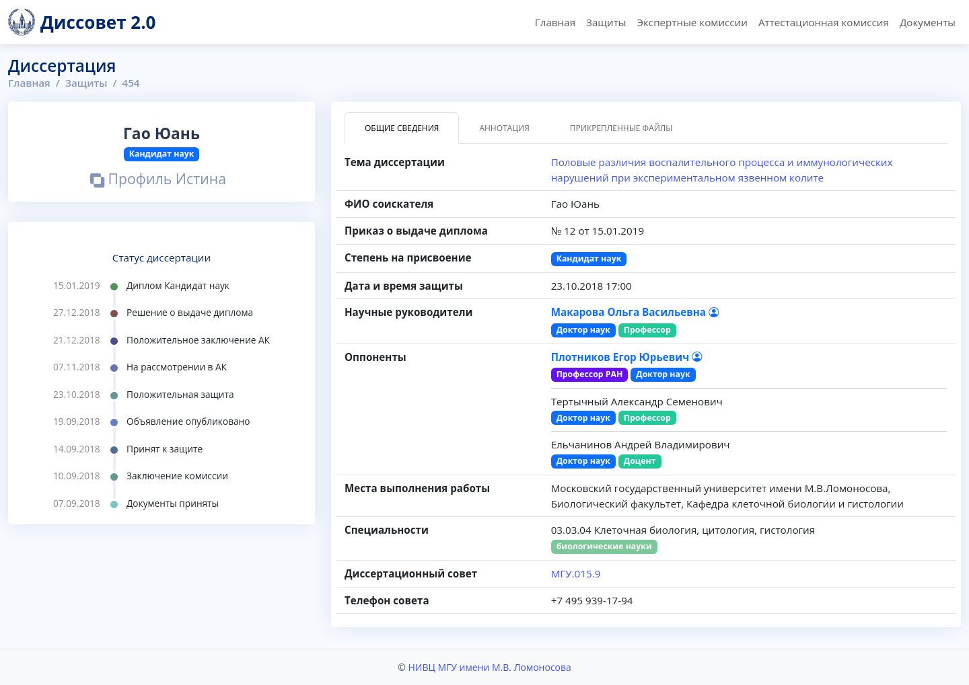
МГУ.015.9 (576, 573)
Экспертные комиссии (692, 22)
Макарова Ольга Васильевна (635, 312)
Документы (928, 22)
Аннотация (504, 128)
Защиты (606, 22)
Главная (555, 22)
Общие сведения (402, 128)
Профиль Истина (158, 180)
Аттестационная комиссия (823, 22)
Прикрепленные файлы (621, 128)
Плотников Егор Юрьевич (627, 357)
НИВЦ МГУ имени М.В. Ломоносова (489, 667)
